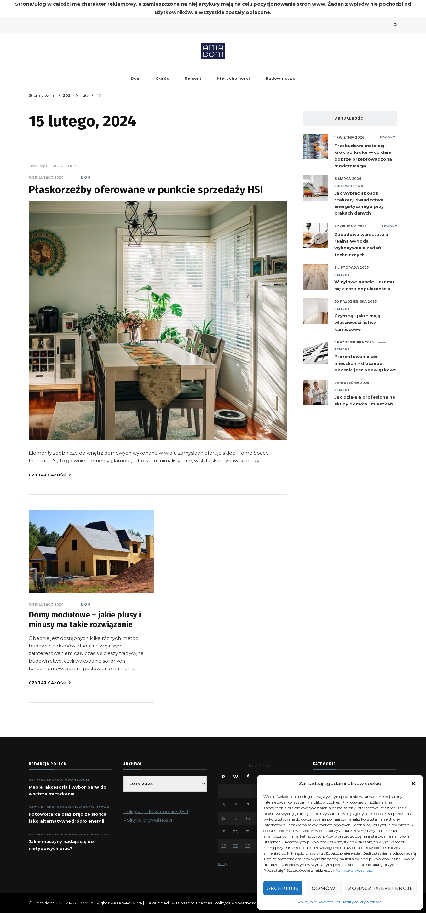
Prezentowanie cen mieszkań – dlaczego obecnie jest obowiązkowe (365, 363)
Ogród (163, 79)
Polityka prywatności (147, 820)
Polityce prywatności (354, 870)
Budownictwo (280, 79)
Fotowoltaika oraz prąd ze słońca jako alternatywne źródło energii (67, 817)
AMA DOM (77, 902)
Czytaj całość (50, 475)
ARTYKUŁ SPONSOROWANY (53, 779)
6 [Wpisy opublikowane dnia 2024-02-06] (235, 804)
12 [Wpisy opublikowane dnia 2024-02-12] (224, 818)
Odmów (324, 888)
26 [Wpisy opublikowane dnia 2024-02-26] (223, 845)
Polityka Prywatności (363, 901)
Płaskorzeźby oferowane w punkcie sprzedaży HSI (146, 189)
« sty (222, 863)
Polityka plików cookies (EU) (156, 811)
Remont (193, 79)
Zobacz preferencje (380, 888)
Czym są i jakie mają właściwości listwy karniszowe (357, 322)
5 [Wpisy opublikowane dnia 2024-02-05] (223, 804)
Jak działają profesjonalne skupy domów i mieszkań (364, 400)
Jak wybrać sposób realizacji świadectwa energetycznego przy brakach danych (359, 203)
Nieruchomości (233, 79)
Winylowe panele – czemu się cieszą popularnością (364, 285)
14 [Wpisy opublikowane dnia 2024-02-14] (248, 818)
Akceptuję (283, 888)
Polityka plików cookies (319, 901)
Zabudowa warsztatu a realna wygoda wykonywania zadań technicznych (361, 244)
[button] (413, 783)
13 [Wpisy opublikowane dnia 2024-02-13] (235, 818)
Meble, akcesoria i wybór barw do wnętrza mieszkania (67, 790)
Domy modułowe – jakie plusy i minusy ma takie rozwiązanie (85, 619)
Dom (136, 79)
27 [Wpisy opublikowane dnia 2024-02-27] (235, 845)
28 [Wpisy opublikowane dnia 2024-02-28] (247, 845)
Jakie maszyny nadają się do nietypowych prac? (61, 845)
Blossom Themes (194, 902)
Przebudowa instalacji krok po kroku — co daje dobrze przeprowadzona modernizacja (363, 155)
